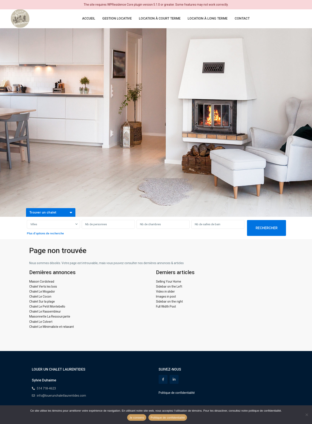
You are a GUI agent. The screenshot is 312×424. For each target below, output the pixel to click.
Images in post (166, 296)
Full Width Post (166, 306)
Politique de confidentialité (177, 392)
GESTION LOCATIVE (117, 18)
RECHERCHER (267, 228)
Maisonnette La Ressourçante (49, 316)
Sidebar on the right (169, 301)
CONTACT (242, 18)
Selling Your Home (168, 281)
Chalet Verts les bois (43, 286)
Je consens (136, 417)
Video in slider (165, 291)
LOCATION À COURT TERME (159, 18)
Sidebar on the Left (169, 286)
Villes (33, 224)
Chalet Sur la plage (42, 301)
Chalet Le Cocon (40, 296)
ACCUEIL (88, 18)
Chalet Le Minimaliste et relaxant (51, 326)
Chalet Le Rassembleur (45, 311)
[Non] (306, 414)
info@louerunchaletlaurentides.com (61, 395)
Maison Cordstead (41, 281)
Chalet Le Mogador (42, 291)
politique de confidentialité (265, 410)
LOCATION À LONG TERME (208, 18)
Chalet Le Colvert (40, 321)
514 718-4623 (46, 388)
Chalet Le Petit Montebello (47, 306)
